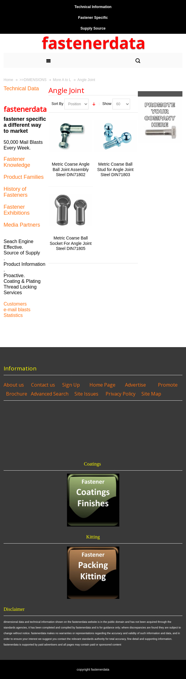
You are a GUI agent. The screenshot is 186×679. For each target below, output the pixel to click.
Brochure (16, 393)
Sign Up (71, 385)
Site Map (151, 393)
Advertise (135, 385)
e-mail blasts (17, 309)
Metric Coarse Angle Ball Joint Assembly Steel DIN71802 (70, 169)
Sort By (57, 104)
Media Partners (22, 225)
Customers (15, 303)
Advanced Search (49, 393)
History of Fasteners (16, 192)
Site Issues (86, 393)
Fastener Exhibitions (17, 210)
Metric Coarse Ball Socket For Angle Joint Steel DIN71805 (71, 243)
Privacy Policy (120, 393)
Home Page (102, 385)
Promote (168, 385)
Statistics (13, 315)
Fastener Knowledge (17, 162)
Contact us (43, 385)
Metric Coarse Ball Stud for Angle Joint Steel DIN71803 (115, 169)
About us (14, 385)
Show (106, 104)
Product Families (24, 177)
